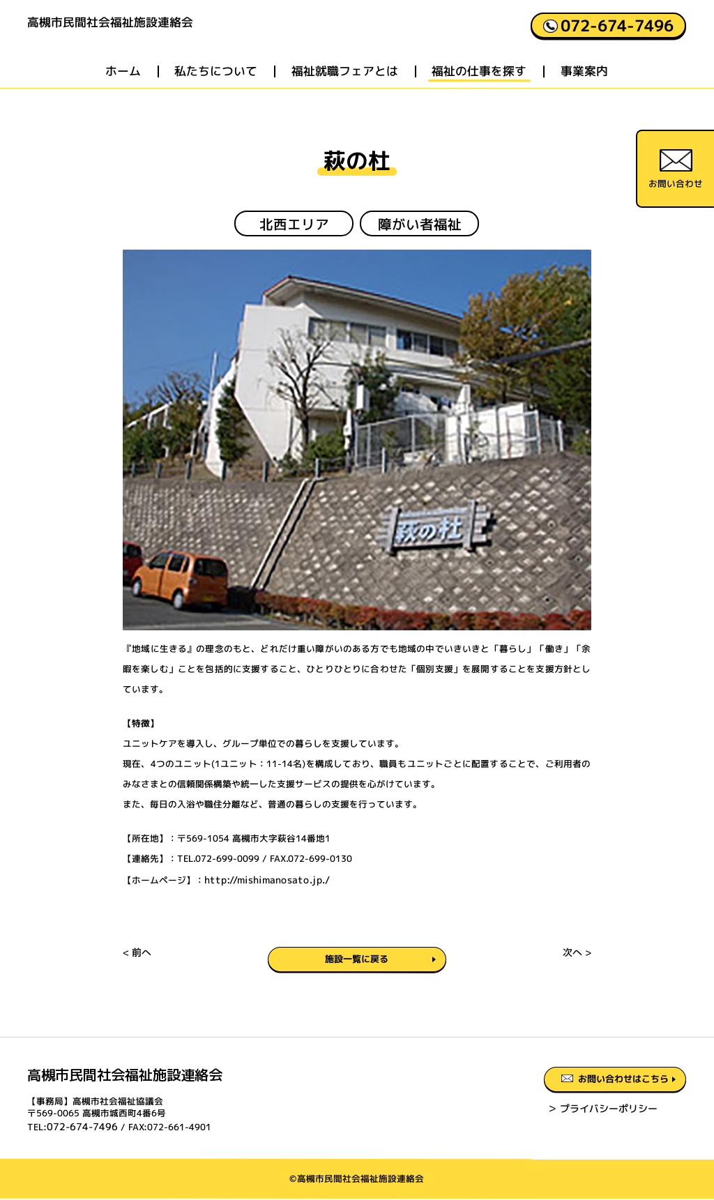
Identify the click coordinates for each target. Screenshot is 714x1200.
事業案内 (585, 81)
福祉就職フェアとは (344, 81)
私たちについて (216, 81)
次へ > (578, 957)
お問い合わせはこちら (597, 1084)
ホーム (123, 81)
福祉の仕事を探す (479, 81)
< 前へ (136, 957)
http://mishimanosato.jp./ (261, 878)
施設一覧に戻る (357, 959)
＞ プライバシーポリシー (562, 1115)
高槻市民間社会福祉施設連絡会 (154, 35)
